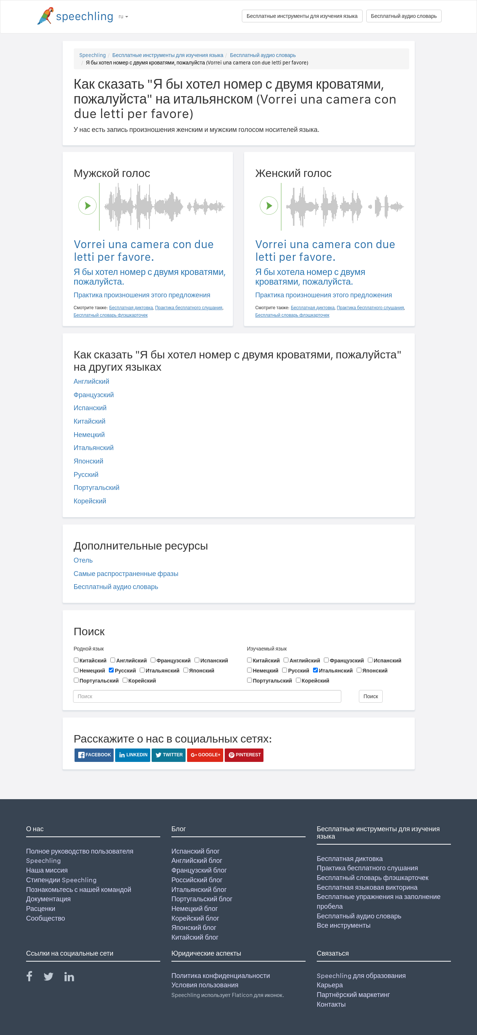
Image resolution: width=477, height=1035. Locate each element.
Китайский (90, 421)
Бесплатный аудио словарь (404, 16)
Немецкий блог (194, 908)
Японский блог (193, 927)
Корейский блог (195, 918)
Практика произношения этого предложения (142, 295)
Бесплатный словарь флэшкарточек (373, 878)
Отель (83, 560)
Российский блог (196, 880)
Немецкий (89, 435)
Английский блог (196, 860)
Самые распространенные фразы (126, 573)
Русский (86, 474)
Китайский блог (194, 937)
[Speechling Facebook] (34, 978)
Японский (89, 461)
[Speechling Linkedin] (73, 978)
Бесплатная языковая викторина (367, 887)
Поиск (371, 696)
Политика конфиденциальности (220, 975)
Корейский (90, 501)
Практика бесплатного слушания (367, 868)
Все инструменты (343, 925)
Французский (94, 395)
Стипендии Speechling (61, 880)
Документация (48, 899)
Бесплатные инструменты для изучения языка (302, 16)
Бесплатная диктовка (350, 859)
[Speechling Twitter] (53, 978)
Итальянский (94, 448)
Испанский (90, 408)
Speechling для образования (361, 975)
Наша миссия (47, 870)
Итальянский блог (199, 889)
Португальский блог (202, 899)
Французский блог (199, 870)
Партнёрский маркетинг (353, 994)
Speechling (92, 55)
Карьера (330, 985)
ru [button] (123, 16)
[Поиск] (207, 696)
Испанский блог (195, 851)
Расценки (40, 908)
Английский (92, 381)
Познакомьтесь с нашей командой (78, 889)
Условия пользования (204, 985)
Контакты (331, 1004)
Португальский (97, 487)
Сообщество (45, 918)
